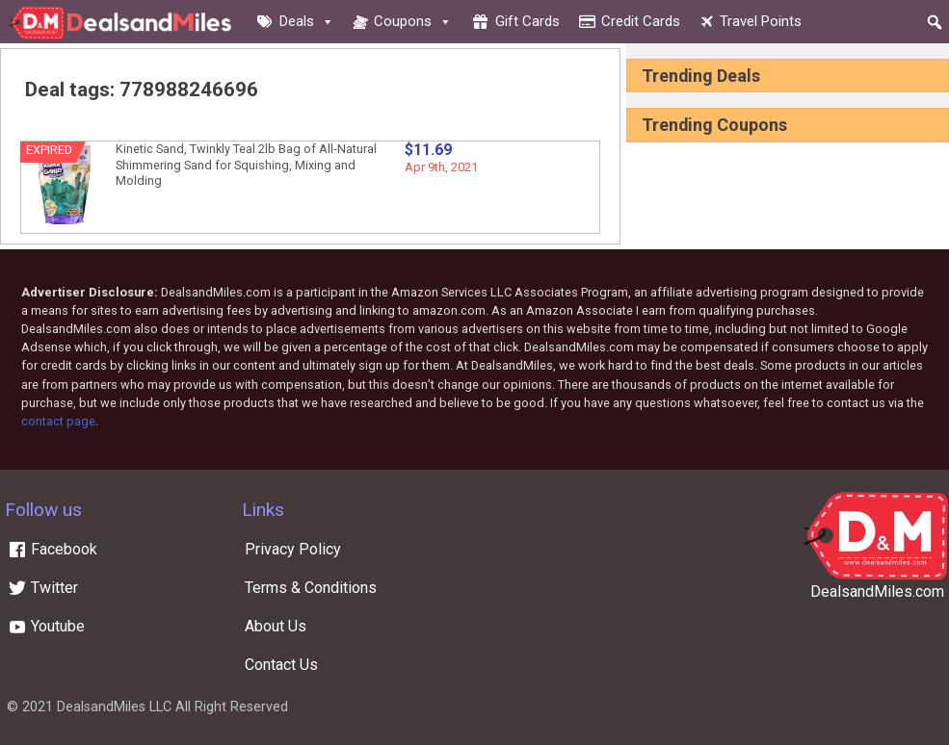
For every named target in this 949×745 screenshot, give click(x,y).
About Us (275, 626)
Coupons (413, 21)
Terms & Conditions (311, 587)
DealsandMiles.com (877, 591)
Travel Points (761, 21)
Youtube (46, 626)
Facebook (52, 549)
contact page (58, 421)
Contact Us (281, 664)
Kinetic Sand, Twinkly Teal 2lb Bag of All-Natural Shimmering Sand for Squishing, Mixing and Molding (246, 164)
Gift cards (527, 21)
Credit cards (640, 21)
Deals (306, 21)
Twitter (43, 587)
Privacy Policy (293, 549)
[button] (934, 22)
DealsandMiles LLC (114, 707)
